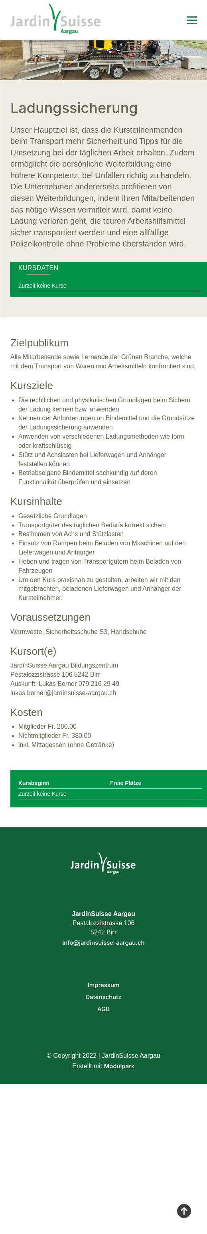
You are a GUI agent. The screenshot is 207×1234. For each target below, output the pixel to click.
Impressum (104, 985)
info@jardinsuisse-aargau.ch (103, 942)
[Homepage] (75, 20)
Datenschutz (103, 997)
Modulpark (119, 1066)
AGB (103, 1009)
